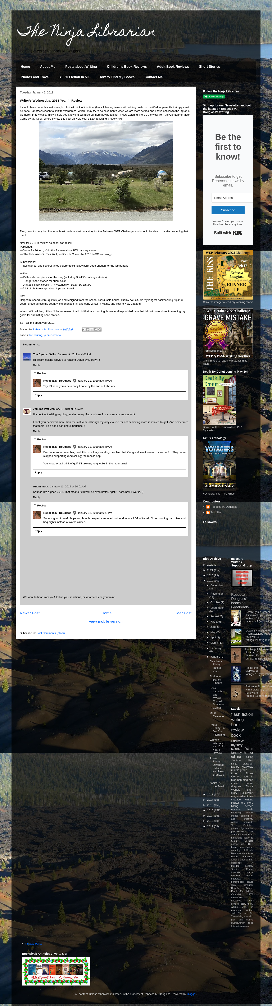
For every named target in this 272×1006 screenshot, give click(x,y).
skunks (249, 920)
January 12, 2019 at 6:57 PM (95, 512)
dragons (236, 786)
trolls (250, 809)
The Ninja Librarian (87, 32)
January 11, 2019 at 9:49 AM (95, 446)
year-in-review (52, 335)
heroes (249, 806)
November (216, 593)
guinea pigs (237, 828)
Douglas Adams (242, 888)
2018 (210, 794)
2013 (210, 820)
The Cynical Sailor (45, 354)
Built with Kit (228, 232)
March (214, 642)
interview (236, 878)
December (216, 585)
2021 (210, 570)
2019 (210, 580)
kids (242, 843)
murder (249, 828)
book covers (246, 847)
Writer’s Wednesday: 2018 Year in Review (217, 746)
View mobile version (105, 621)
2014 (210, 815)
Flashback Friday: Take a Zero (216, 666)
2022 (210, 564)
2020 (210, 575)
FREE (250, 843)
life (31, 335)
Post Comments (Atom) (51, 633)
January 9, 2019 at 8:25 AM (66, 408)
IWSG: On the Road (217, 785)
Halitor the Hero (254, 667)
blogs (234, 847)
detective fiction (242, 900)
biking (234, 806)
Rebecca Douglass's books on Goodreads (240, 601)
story (243, 903)
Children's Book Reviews (127, 66)
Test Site (215, 512)
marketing (247, 856)
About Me (47, 66)
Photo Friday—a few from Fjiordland (217, 729)
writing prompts (243, 926)
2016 (210, 805)
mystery (237, 745)
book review (237, 727)
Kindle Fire (237, 891)
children (235, 875)
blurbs (249, 872)
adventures (246, 796)
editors (249, 875)
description (237, 897)
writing (38, 335)
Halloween (246, 792)
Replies (41, 373)
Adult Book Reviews (173, 66)
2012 (210, 826)
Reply (36, 365)
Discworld (247, 822)
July (213, 621)
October (215, 602)
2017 (210, 799)
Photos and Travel (35, 77)
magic (235, 796)
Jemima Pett (41, 408)
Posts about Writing (81, 66)
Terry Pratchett (242, 825)
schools (235, 903)
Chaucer (248, 884)
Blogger (191, 994)
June (213, 626)
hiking (249, 756)
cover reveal (242, 783)
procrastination (239, 831)
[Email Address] (235, 198)
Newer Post (30, 613)
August (215, 616)
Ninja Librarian (242, 763)
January (215, 656)
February (215, 648)
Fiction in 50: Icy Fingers (216, 679)
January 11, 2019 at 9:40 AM (95, 380)
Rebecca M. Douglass (57, 380)
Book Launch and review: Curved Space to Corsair (216, 697)
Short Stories (209, 66)
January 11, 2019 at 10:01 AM (68, 486)
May (213, 632)
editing (236, 756)
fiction (234, 856)
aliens (234, 843)
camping (235, 850)
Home (25, 66)
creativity (248, 818)
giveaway (247, 766)
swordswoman (238, 923)
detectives (247, 853)
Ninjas (249, 891)
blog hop (248, 779)
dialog (240, 916)
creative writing (242, 799)
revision (236, 809)
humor (248, 752)
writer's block (238, 859)
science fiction (242, 748)
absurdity (236, 872)
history (235, 766)
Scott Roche (242, 869)
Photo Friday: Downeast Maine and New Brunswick (217, 768)
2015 (210, 810)
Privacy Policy (33, 943)
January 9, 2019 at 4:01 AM (74, 354)
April (213, 637)
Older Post (182, 613)
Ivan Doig (247, 834)
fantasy (236, 752)
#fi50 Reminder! (217, 716)
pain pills (237, 920)
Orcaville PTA (242, 894)
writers (234, 822)
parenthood (237, 881)
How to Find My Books (117, 77)
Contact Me (154, 77)
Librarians (236, 837)
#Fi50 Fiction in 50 (74, 77)
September (217, 607)
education (248, 916)
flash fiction (242, 714)
